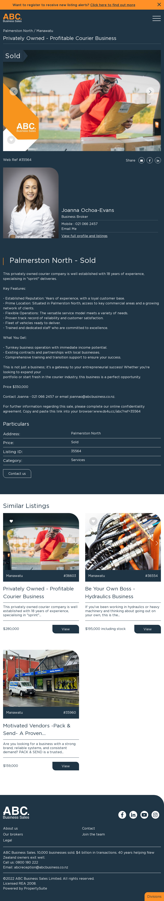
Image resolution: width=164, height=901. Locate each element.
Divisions (154, 896)
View (66, 629)
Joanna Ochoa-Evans (87, 210)
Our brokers (13, 834)
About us (10, 828)
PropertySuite (35, 888)
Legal (7, 840)
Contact (88, 828)
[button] (14, 91)
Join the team (93, 834)
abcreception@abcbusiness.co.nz (41, 867)
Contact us (17, 473)
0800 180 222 (27, 862)
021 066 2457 (86, 224)
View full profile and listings (84, 236)
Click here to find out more (112, 5)
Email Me (69, 229)
